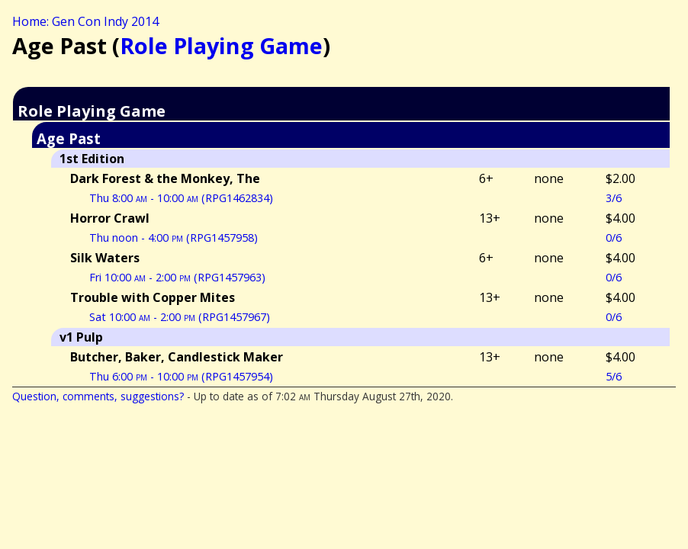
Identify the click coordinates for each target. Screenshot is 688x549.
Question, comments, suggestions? (98, 396)
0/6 (614, 237)
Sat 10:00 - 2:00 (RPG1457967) (179, 317)
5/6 (614, 376)
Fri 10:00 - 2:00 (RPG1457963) (177, 277)
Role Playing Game (221, 45)
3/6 (614, 198)
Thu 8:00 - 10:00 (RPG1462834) (181, 198)
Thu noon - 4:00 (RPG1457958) (173, 237)
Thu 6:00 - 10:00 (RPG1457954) (181, 376)
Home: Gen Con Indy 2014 (85, 21)
